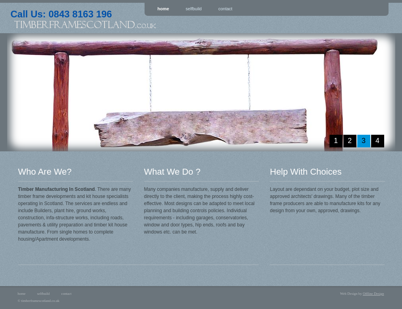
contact (66, 294)
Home (163, 8)
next (380, 92)
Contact (225, 8)
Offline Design (373, 294)
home (22, 294)
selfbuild (43, 294)
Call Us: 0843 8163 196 (129, 18)
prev (21, 92)
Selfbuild (194, 8)
